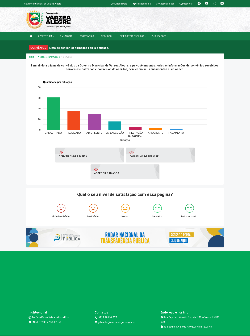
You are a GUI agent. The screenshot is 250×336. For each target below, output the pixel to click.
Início (31, 57)
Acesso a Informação (49, 57)
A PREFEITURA (46, 36)
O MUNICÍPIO (67, 36)
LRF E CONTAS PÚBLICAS (132, 36)
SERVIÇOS (107, 36)
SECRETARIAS (88, 36)
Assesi (112, 331)
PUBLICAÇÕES (160, 36)
